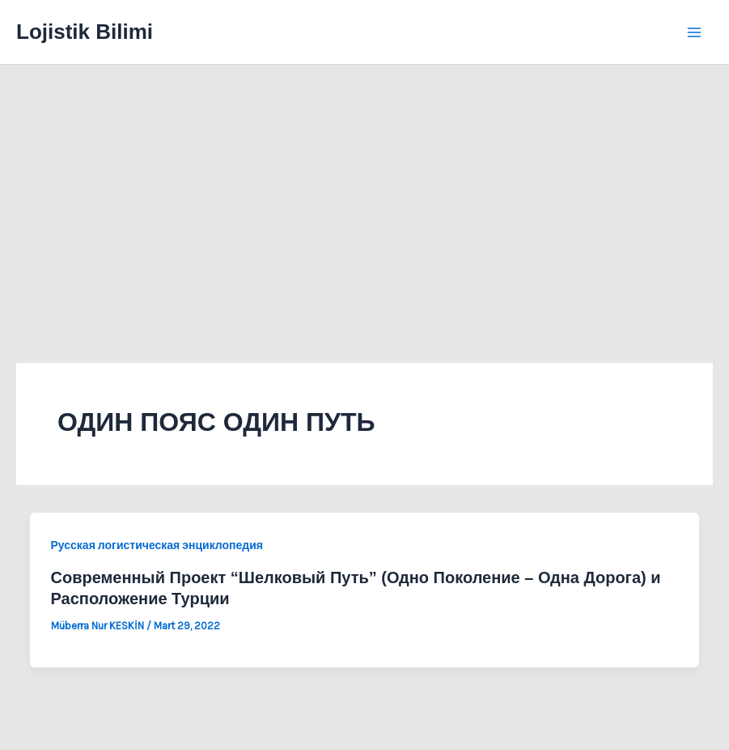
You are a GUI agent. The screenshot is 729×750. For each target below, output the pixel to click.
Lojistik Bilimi (84, 31)
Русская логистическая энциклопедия (157, 545)
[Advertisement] (364, 186)
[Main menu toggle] (695, 32)
